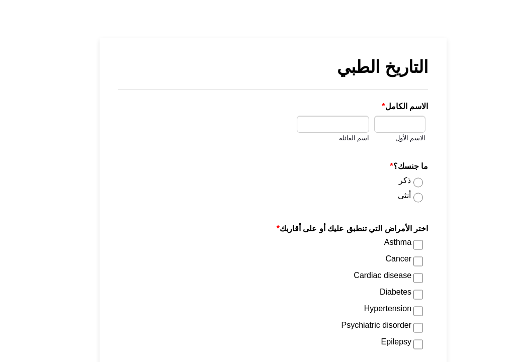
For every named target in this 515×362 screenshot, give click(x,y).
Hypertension (372, 308)
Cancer (383, 258)
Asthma (382, 242)
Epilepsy (381, 341)
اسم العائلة (338, 138)
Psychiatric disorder (360, 325)
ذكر (389, 180)
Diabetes (380, 292)
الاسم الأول (395, 138)
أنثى (388, 195)
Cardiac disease (367, 275)
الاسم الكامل (389, 106)
